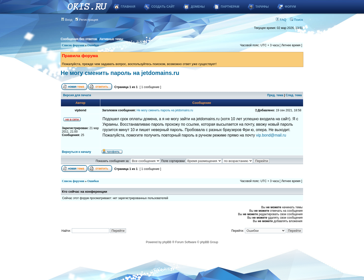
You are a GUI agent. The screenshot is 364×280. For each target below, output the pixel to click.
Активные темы (111, 39)
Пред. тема (275, 95)
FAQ (281, 20)
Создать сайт (163, 6)
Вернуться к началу (76, 152)
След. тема (294, 95)
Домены (198, 6)
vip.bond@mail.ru (271, 135)
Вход (67, 20)
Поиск (296, 20)
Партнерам (230, 6)
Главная (128, 6)
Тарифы (262, 6)
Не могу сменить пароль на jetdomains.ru (120, 73)
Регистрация (86, 20)
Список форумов (73, 45)
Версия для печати (77, 95)
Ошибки (93, 45)
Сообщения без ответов (79, 39)
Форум (290, 6)
